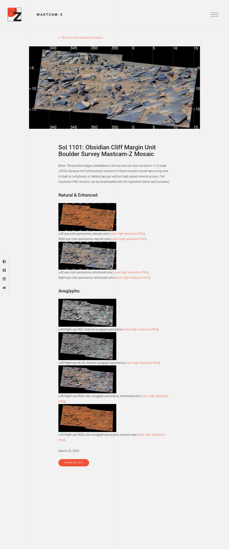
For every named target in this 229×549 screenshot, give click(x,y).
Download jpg (74, 462)
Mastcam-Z (50, 14)
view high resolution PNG (127, 233)
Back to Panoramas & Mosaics (80, 37)
